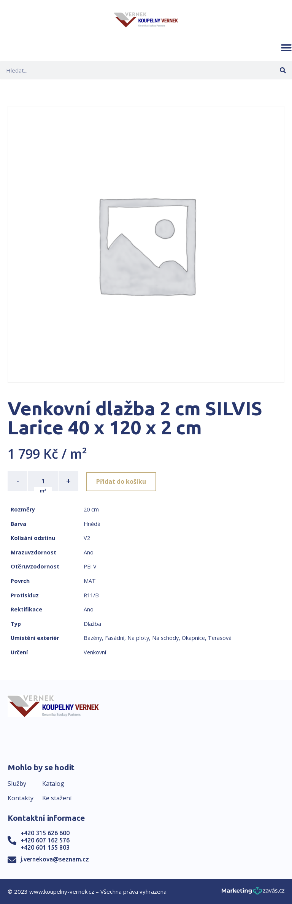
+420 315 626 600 (45, 833)
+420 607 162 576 (45, 840)
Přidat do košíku (122, 481)
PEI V (90, 566)
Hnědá (92, 523)
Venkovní (95, 652)
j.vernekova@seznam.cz (55, 859)
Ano (89, 552)
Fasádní (114, 637)
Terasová (220, 637)
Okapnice (193, 637)
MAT (90, 580)
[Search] (282, 70)
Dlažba (92, 623)
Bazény (93, 637)
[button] (286, 47)
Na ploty (138, 637)
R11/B (91, 595)
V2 (87, 537)
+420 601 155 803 (45, 847)
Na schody (165, 637)
